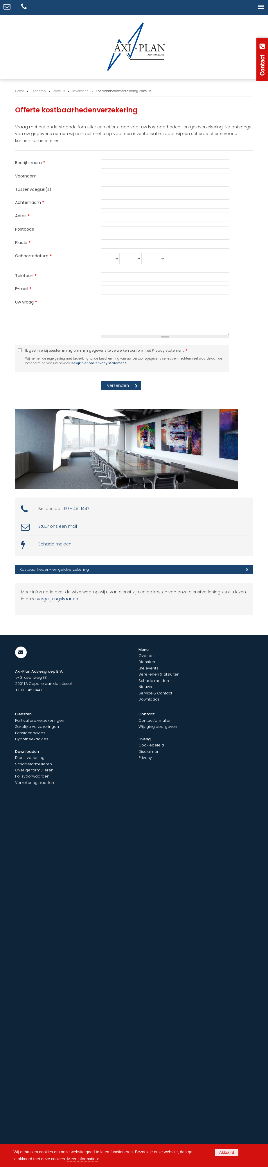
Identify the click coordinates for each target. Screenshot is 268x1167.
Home (19, 91)
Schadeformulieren (33, 764)
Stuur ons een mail (57, 526)
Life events (148, 668)
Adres (22, 216)
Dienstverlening (29, 757)
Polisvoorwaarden (32, 776)
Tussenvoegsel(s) (33, 189)
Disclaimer (149, 751)
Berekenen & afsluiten (159, 674)
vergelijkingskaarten (57, 599)
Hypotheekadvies (31, 739)
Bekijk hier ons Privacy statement (98, 363)
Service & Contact (155, 693)
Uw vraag (26, 302)
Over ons (147, 655)
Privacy (145, 757)
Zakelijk (59, 91)
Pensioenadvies (30, 732)
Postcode (24, 229)
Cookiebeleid (151, 745)
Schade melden (54, 544)
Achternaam (29, 202)
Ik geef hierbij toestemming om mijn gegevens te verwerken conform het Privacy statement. (106, 350)
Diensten (38, 91)
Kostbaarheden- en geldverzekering (54, 569)
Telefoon (26, 276)
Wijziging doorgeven (158, 726)
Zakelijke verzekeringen (37, 726)
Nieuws (145, 686)
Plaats (22, 242)
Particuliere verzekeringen (39, 720)
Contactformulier (155, 720)
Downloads (149, 699)
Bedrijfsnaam (30, 163)
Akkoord (226, 1152)
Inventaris (80, 91)
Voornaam (26, 176)
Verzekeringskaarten (34, 782)
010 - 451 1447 (75, 508)
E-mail (23, 289)
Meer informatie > (83, 1159)
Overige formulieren (34, 770)
